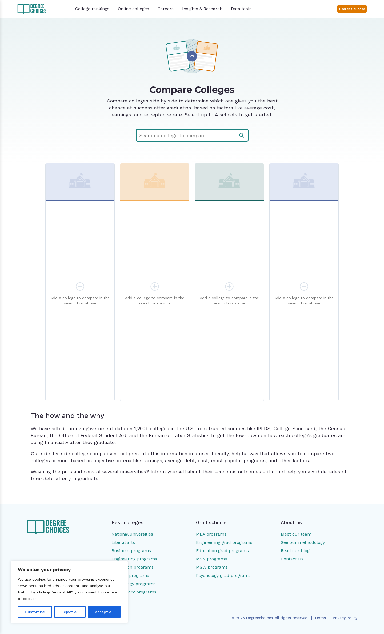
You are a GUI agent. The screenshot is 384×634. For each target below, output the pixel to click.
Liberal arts (123, 542)
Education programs (132, 567)
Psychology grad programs (223, 575)
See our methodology (303, 542)
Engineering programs (134, 558)
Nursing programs (130, 575)
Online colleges (133, 8)
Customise (35, 612)
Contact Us (292, 558)
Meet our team (296, 534)
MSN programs (211, 558)
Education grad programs (222, 550)
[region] (69, 592)
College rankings (92, 8)
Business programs (131, 550)
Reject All (70, 612)
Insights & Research (202, 8)
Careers (166, 8)
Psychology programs (133, 583)
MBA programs (211, 534)
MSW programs (212, 567)
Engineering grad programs (224, 542)
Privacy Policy (345, 618)
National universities (132, 534)
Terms (320, 618)
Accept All (104, 612)
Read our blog (295, 550)
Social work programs (133, 592)
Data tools (241, 8)
